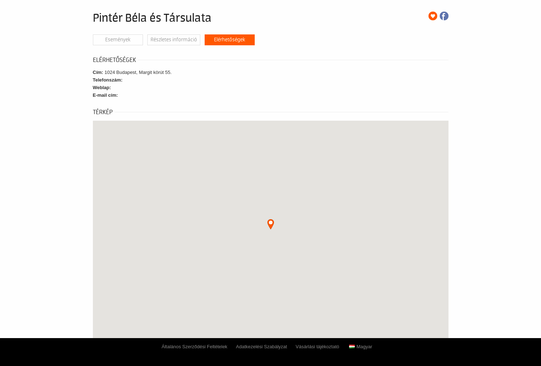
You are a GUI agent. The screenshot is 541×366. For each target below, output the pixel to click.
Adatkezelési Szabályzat (261, 346)
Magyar (360, 346)
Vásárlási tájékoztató (317, 346)
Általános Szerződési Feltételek (194, 346)
